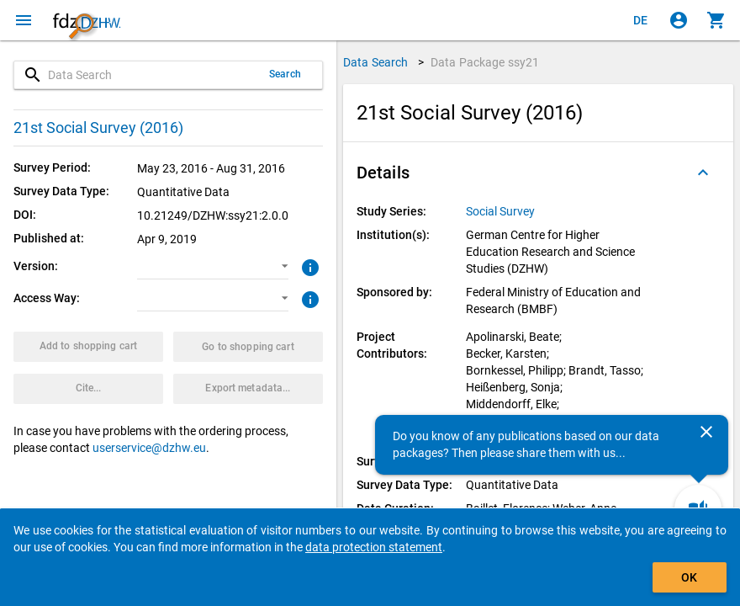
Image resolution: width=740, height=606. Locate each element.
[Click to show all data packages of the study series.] (501, 211)
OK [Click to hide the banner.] (689, 577)
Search (285, 74)
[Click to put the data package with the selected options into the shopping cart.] (88, 347)
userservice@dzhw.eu (149, 447)
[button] (212, 266)
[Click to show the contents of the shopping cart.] (716, 20)
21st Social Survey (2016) (98, 127)
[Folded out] (703, 172)
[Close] (706, 432)
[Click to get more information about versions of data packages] (308, 266)
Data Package (485, 62)
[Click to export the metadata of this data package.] (248, 389)
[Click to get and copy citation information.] (88, 389)
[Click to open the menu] (23, 20)
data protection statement (373, 547)
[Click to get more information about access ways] (308, 298)
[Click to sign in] (678, 20)
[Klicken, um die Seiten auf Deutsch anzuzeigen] (641, 20)
